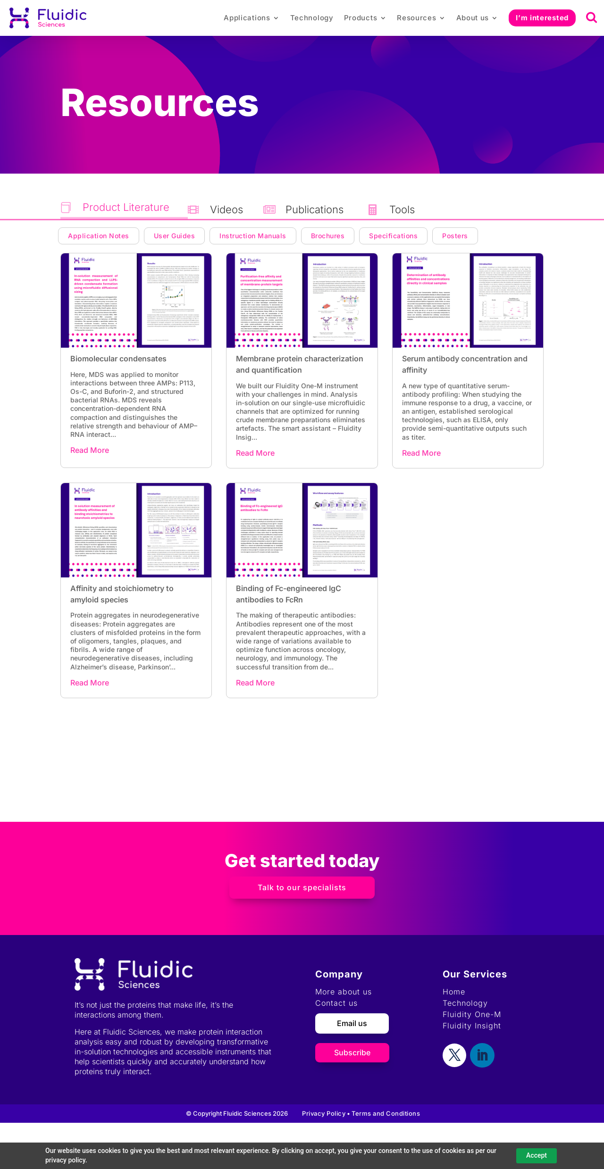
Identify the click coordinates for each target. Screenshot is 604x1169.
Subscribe (352, 1052)
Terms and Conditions (386, 1113)
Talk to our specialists (302, 887)
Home (454, 991)
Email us (352, 1023)
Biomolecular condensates (118, 358)
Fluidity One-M (472, 1014)
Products (361, 17)
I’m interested (542, 17)
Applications (247, 17)
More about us (343, 991)
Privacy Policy (323, 1113)
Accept (536, 1155)
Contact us (336, 1003)
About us (472, 17)
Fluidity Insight (472, 1025)
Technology (312, 17)
